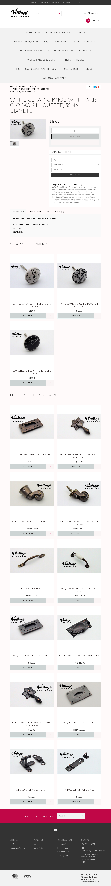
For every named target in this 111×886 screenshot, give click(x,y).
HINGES (67, 60)
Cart (92, 20)
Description (18, 212)
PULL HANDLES (72, 69)
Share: (93, 87)
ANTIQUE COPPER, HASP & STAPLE (79, 790)
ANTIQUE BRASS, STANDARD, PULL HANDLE (31, 588)
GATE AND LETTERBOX (60, 50)
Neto (98, 882)
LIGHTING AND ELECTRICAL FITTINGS (37, 69)
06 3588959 (88, 844)
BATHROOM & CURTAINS (59, 32)
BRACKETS (60, 41)
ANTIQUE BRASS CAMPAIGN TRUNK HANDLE (31, 454)
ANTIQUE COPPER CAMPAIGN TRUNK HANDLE (32, 656)
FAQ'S (78, 3)
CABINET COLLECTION (84, 41)
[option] (28, 129)
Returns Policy (63, 852)
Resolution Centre (17, 848)
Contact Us (67, 3)
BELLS (82, 32)
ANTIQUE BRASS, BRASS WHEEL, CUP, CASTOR (32, 521)
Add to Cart (75, 136)
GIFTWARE (84, 50)
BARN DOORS (33, 32)
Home (12, 86)
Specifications (35, 212)
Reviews (55, 212)
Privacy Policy (63, 848)
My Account (91, 13)
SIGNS (90, 69)
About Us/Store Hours (50, 3)
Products (33, 3)
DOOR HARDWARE (31, 50)
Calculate (75, 175)
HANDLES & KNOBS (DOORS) (41, 60)
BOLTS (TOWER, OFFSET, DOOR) (32, 41)
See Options (28, 534)
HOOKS (81, 60)
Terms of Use (62, 844)
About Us (37, 844)
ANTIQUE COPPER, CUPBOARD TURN (31, 790)
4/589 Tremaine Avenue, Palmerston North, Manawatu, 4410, (89, 858)
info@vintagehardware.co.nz (91, 849)
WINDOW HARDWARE (55, 78)
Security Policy (63, 855)
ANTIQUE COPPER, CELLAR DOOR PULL (79, 723)
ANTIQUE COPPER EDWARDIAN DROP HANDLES (79, 656)
